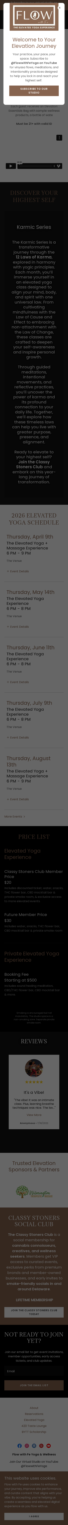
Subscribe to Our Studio (34, 90)
